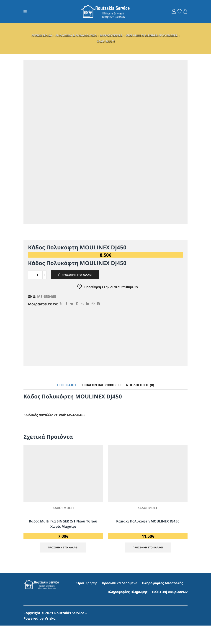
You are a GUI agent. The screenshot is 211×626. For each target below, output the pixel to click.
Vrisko (50, 618)
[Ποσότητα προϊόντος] (37, 275)
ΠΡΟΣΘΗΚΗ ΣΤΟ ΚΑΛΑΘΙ (78, 274)
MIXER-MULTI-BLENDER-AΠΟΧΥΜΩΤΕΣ (151, 35)
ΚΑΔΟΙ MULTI (106, 41)
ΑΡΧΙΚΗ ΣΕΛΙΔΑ (41, 35)
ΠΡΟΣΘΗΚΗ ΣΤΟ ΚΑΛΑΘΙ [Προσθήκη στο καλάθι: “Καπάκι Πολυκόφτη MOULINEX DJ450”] (148, 548)
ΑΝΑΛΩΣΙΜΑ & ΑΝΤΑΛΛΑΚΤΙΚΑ (75, 35)
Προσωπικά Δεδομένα (119, 583)
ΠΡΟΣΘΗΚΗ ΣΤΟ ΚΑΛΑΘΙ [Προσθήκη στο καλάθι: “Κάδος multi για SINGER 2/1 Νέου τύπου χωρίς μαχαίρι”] (63, 548)
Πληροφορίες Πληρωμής (127, 592)
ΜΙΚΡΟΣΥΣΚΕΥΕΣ (111, 35)
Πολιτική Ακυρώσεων (170, 592)
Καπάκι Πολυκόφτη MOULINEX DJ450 (148, 521)
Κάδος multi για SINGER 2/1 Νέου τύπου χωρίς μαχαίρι (63, 524)
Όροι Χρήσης (86, 583)
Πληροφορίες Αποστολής (162, 583)
